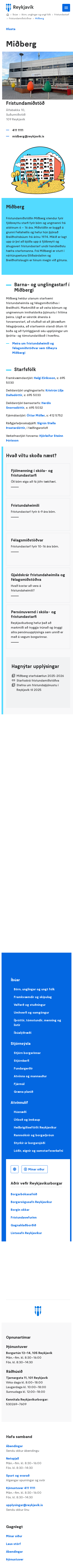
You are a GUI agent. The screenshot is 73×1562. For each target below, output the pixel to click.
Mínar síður (36, 1169)
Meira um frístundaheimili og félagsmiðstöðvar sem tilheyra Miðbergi (34, 348)
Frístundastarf (61, 14)
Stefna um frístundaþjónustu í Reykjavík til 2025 (38, 687)
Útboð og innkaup (27, 1119)
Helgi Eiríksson (44, 378)
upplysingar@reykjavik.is (38, 1507)
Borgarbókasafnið (24, 1194)
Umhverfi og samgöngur (31, 1012)
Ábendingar (38, 1448)
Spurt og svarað (38, 1478)
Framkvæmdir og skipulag (33, 997)
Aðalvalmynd (66, 8)
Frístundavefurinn (24, 1217)
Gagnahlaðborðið (23, 1225)
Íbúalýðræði (22, 1033)
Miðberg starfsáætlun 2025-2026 (40, 676)
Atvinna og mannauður (30, 1076)
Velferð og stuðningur (30, 1005)
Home (7, 14)
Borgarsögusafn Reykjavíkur (31, 1202)
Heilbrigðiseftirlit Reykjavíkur (35, 1127)
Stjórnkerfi (21, 1060)
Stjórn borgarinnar (27, 1053)
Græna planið (23, 1092)
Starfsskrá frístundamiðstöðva (38, 680)
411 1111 (17, 130)
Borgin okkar (20, 1210)
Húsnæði (20, 1112)
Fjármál (19, 1084)
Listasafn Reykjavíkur (26, 1233)
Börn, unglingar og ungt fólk (36, 14)
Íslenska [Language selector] (14, 1169)
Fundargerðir (23, 1068)
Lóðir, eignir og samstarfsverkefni (38, 1151)
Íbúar (15, 14)
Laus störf (13, 1544)
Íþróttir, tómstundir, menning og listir (37, 1022)
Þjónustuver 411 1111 (38, 1493)
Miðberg (39, 18)
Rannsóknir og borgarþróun (34, 1135)
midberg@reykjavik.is (28, 136)
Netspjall (38, 1463)
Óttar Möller (36, 415)
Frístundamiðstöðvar (20, 18)
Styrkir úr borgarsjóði (29, 1143)
